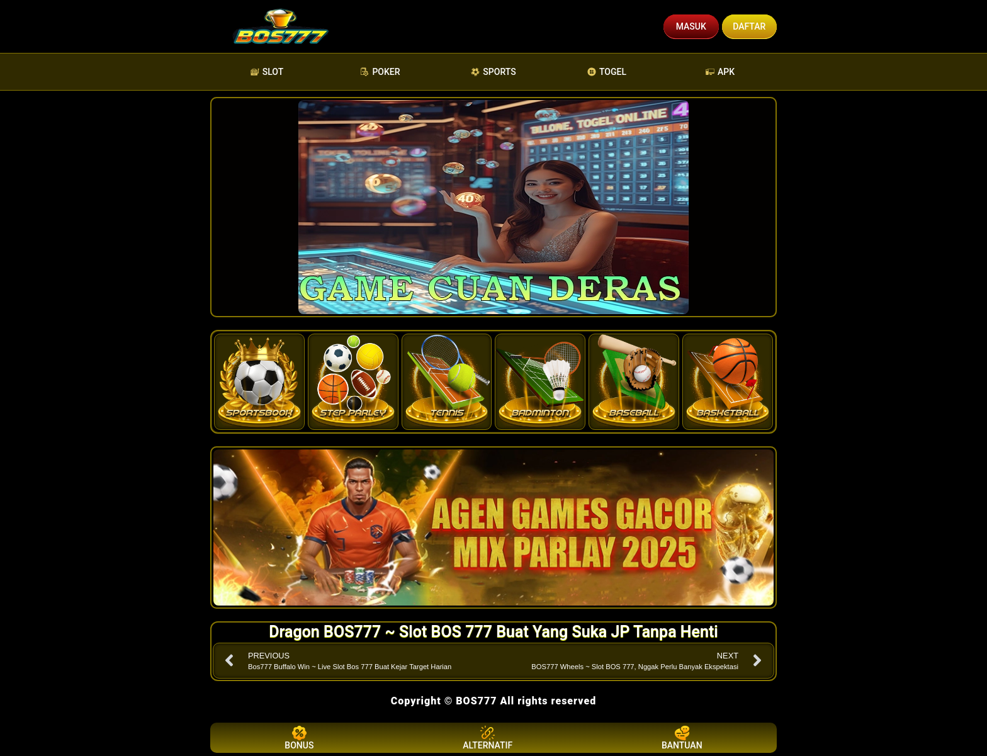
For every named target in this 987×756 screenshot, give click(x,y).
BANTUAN (682, 737)
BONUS (299, 737)
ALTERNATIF (487, 737)
